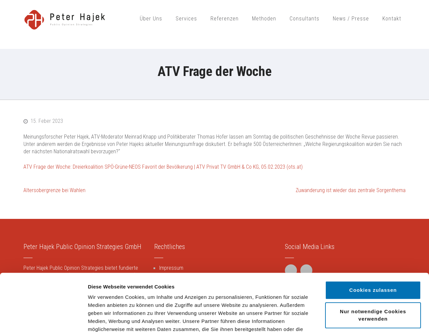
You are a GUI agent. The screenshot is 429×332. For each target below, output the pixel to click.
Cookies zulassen (373, 236)
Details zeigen (356, 319)
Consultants (304, 18)
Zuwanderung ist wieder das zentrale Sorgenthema (351, 190)
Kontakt (391, 18)
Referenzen (224, 18)
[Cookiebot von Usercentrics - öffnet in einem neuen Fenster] (43, 319)
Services (186, 18)
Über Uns (151, 18)
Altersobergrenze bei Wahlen (54, 190)
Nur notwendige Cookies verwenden (373, 261)
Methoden (264, 18)
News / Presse (351, 18)
